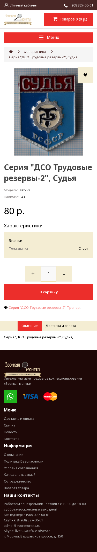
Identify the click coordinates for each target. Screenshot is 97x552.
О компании (14, 454)
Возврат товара (16, 488)
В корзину (49, 292)
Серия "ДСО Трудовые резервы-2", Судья (43, 57)
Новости (11, 432)
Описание (29, 325)
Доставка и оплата (61, 325)
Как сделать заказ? (19, 474)
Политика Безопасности (23, 461)
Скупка (9, 425)
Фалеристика (35, 51)
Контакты (11, 438)
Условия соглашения (21, 468)
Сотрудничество (17, 481)
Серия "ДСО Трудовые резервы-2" (37, 307)
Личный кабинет (24, 5)
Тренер (73, 307)
